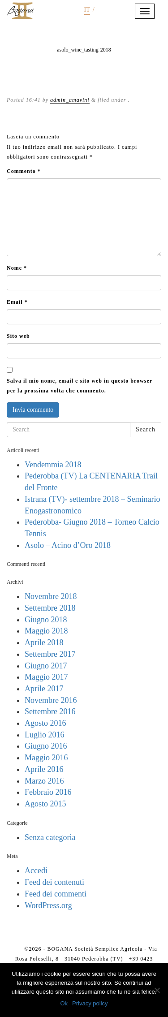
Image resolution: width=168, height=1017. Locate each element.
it (87, 9)
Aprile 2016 (44, 769)
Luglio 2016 (45, 734)
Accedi (36, 870)
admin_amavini (70, 100)
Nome (17, 268)
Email (17, 302)
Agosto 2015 (45, 803)
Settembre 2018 (50, 607)
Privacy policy (90, 1003)
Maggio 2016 (46, 757)
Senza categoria (50, 837)
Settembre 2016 (50, 711)
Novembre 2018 (51, 596)
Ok (64, 1003)
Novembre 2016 (51, 700)
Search (145, 429)
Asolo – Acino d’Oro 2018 (68, 545)
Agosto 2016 (45, 723)
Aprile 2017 (44, 688)
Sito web (18, 336)
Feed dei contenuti (54, 882)
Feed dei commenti (55, 893)
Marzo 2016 (44, 780)
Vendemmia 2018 (53, 464)
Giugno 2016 (46, 745)
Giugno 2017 (46, 665)
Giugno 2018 (46, 619)
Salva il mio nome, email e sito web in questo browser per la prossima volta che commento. (79, 386)
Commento (24, 171)
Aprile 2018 (44, 642)
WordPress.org (48, 905)
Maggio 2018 (46, 630)
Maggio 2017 (46, 676)
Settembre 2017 (50, 654)
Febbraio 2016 (48, 792)
